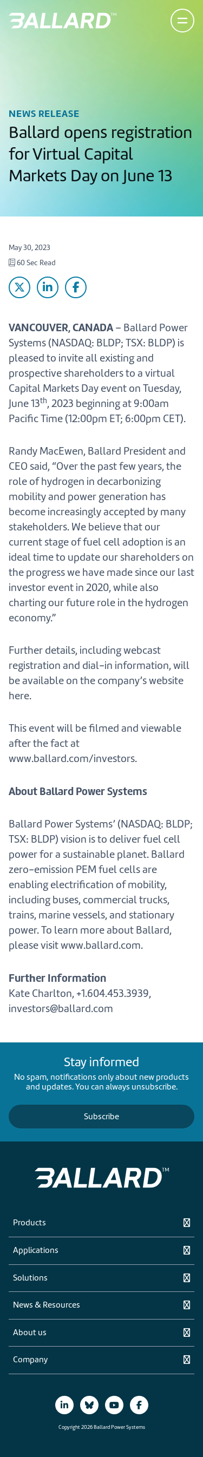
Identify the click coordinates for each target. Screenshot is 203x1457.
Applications (35, 1251)
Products (29, 1223)
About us (30, 1333)
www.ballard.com (101, 945)
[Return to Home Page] (62, 20)
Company (30, 1360)
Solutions (30, 1278)
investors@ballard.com (61, 1008)
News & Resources (46, 1305)
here (19, 696)
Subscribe (101, 1116)
